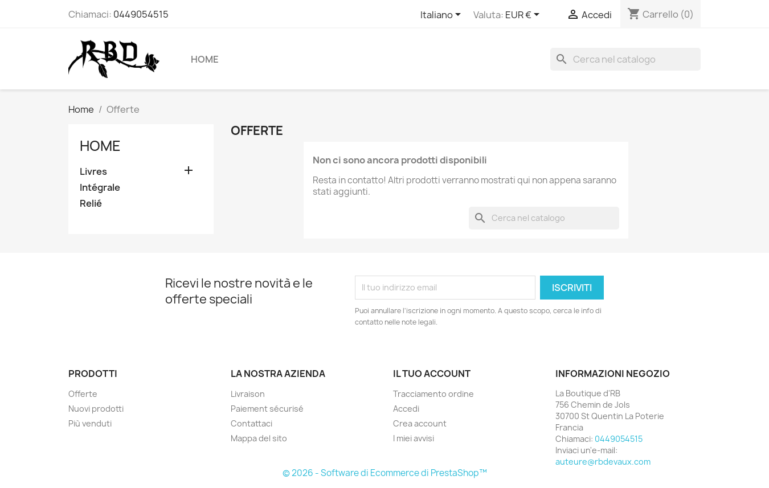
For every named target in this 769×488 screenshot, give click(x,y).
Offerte (82, 393)
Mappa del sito (259, 438)
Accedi (406, 408)
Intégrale (100, 188)
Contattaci (251, 423)
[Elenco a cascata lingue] (442, 15)
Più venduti (90, 423)
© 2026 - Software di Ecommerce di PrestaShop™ (385, 473)
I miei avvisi (413, 438)
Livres (93, 172)
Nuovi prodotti (96, 408)
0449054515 (141, 14)
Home (205, 59)
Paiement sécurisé (267, 408)
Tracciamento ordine (433, 393)
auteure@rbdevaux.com (603, 461)
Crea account (420, 423)
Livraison (248, 393)
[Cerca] (625, 59)
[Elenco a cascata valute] (524, 15)
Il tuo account (432, 373)
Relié (91, 204)
